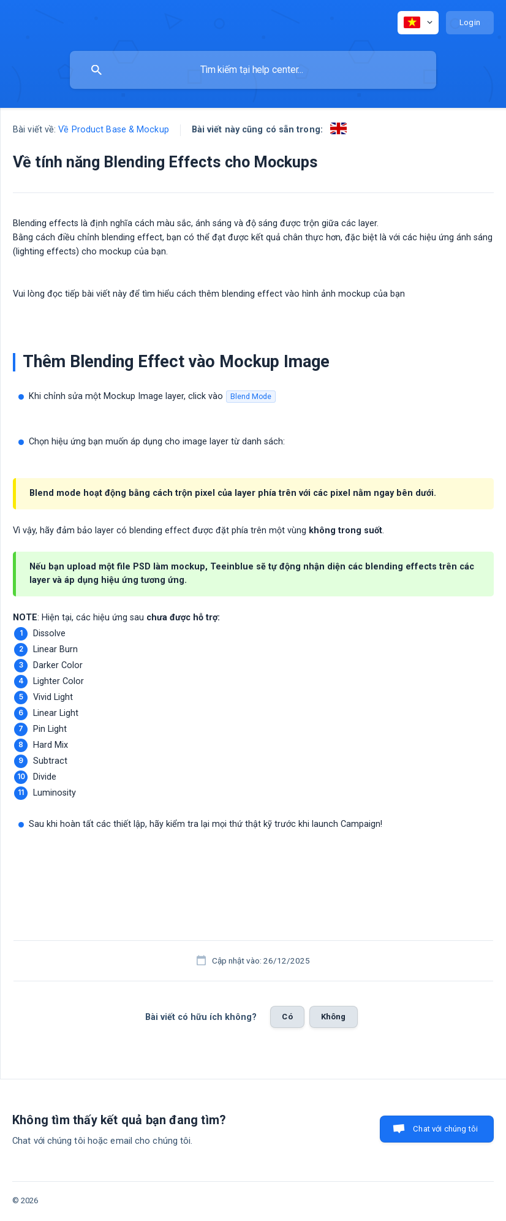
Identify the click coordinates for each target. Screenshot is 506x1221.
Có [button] (287, 1016)
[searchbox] (253, 70)
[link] (338, 128)
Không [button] (333, 1016)
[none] (418, 22)
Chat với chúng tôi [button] (445, 1128)
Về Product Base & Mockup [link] (113, 129)
